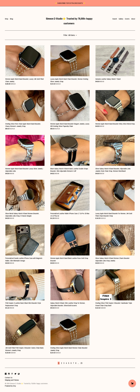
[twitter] (15, 374)
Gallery (121, 19)
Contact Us (8, 377)
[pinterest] (12, 374)
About (133, 19)
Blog (11, 19)
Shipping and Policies (12, 380)
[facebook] (6, 374)
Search (114, 19)
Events (127, 19)
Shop (6, 19)
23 (81, 363)
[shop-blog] (19, 374)
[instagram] (9, 374)
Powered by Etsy (10, 386)
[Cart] (132, 383)
